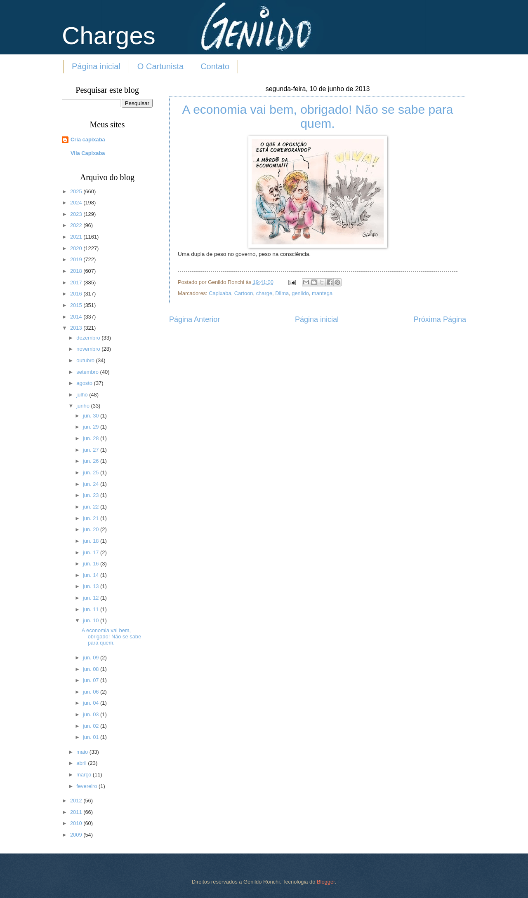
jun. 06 (91, 692)
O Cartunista (160, 66)
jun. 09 (91, 657)
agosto (85, 383)
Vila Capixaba (88, 153)
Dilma (282, 293)
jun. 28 (91, 438)
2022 (76, 225)
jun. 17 (91, 552)
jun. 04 (91, 703)
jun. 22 (91, 507)
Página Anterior (194, 319)
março (84, 774)
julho (82, 395)
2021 (76, 237)
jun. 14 (91, 575)
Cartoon (243, 293)
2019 (76, 259)
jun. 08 (91, 669)
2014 (76, 317)
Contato (214, 66)
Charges (109, 35)
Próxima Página (440, 319)
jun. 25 (91, 472)
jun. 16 (91, 563)
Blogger (326, 882)
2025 (76, 191)
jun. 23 (91, 495)
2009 (76, 835)
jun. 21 (91, 518)
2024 (76, 202)
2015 (76, 305)
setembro (88, 372)
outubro (86, 360)
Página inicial (96, 66)
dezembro (88, 338)
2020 (76, 248)
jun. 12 (91, 598)
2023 (76, 214)
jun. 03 (91, 714)
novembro (88, 349)
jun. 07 (91, 680)
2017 (76, 282)
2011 (76, 812)
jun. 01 (91, 737)
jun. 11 (91, 609)
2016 (76, 294)
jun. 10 (91, 620)
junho (83, 406)
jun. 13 (91, 586)
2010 (76, 823)
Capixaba (220, 293)
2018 (76, 271)
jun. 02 (91, 726)
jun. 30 (91, 416)
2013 (76, 328)
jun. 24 (91, 484)
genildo (300, 293)
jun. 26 (91, 461)
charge (264, 293)
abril (82, 763)
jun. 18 (91, 541)
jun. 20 (91, 529)
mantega (322, 293)
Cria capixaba (88, 139)
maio (82, 752)
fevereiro (87, 786)
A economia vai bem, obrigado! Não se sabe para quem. (317, 116)
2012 (76, 800)
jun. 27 (91, 450)
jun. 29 (91, 427)
